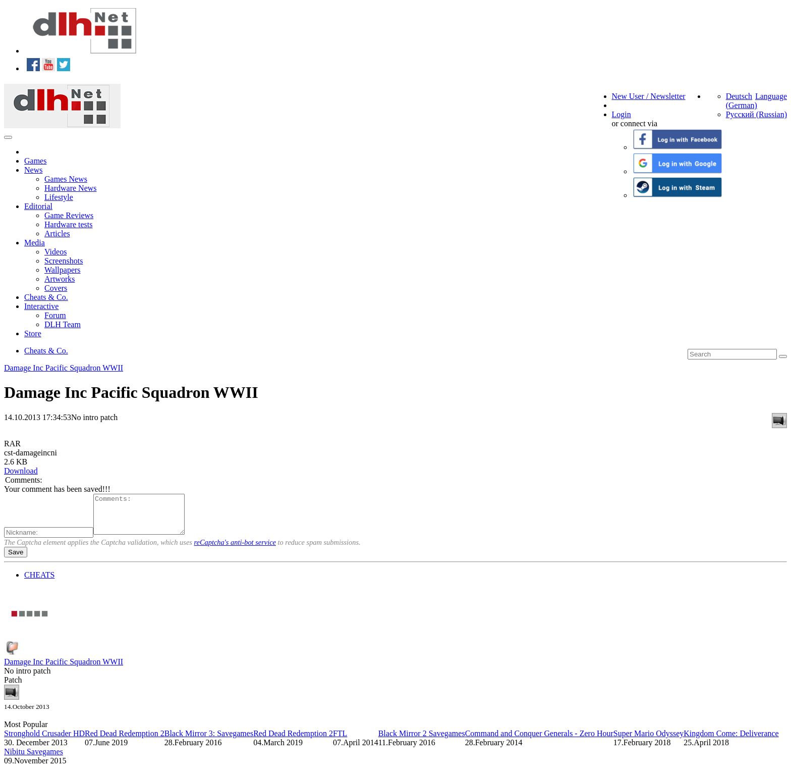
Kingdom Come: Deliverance (731, 741)
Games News (65, 179)
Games (35, 161)
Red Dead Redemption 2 (124, 741)
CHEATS (39, 582)
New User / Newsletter (649, 96)
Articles (57, 233)
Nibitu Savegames (33, 759)
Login (621, 114)
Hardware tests (68, 224)
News (33, 170)
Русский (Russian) (756, 114)
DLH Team (62, 324)
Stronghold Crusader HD (44, 741)
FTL (340, 741)
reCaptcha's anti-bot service (235, 550)
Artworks (59, 279)
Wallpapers (62, 270)
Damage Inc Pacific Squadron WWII (63, 368)
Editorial (38, 206)
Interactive (41, 306)
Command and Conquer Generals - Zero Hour (539, 741)
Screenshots (63, 260)
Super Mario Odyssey (648, 741)
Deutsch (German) (741, 101)
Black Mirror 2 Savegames (421, 741)
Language (771, 96)
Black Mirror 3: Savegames (208, 741)
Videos (55, 251)
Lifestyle (58, 197)
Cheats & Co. (46, 297)
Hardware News (70, 188)
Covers (55, 288)
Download (21, 471)
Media (34, 242)
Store (32, 333)
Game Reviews (68, 215)
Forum (55, 315)
